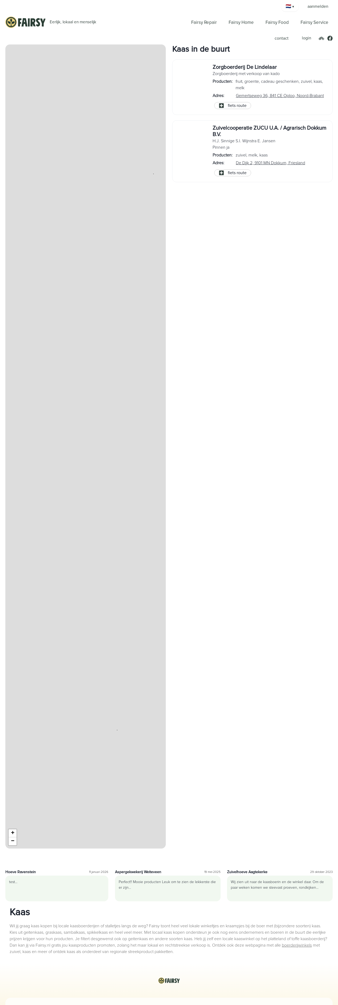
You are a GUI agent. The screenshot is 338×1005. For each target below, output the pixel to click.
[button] (13, 833)
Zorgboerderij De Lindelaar (245, 67)
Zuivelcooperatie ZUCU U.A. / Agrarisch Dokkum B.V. (269, 131)
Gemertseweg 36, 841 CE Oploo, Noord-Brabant (280, 96)
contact (282, 38)
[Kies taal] (289, 6)
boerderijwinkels (297, 945)
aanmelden (318, 6)
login (306, 38)
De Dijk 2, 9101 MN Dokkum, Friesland (270, 163)
